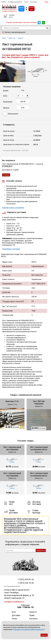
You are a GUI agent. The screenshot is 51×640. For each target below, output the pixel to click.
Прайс (32, 615)
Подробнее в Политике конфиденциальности (29, 629)
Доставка (16, 615)
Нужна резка (10, 114)
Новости (33, 612)
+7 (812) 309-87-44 (26, 579)
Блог (14, 612)
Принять (44, 635)
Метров (6, 108)
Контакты (33, 2)
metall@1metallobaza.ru (9, 11)
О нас (26, 2)
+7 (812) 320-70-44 (26, 583)
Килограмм (7, 102)
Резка (14, 619)
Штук (5, 96)
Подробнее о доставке (11, 249)
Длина (5, 91)
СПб (3, 2)
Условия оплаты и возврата (13, 208)
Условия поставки (14, 2)
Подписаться (40, 550)
